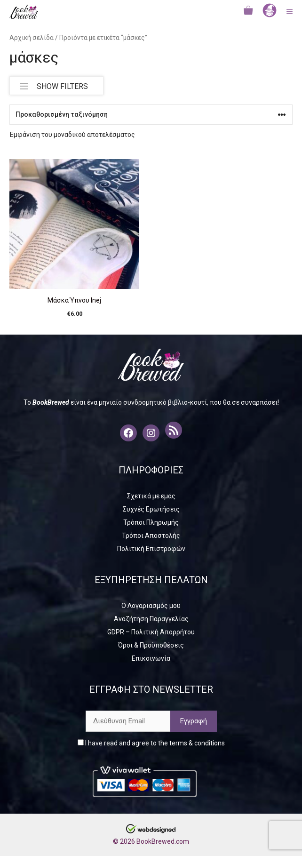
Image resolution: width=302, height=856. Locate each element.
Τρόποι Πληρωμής (151, 522)
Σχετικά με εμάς (151, 496)
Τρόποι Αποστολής (151, 535)
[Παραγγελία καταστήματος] (151, 114)
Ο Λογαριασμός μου (151, 605)
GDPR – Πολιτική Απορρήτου (151, 632)
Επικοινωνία (151, 658)
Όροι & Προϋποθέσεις (151, 645)
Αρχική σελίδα (31, 37)
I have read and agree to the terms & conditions (151, 743)
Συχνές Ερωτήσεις (151, 509)
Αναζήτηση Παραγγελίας (151, 619)
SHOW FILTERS (54, 84)
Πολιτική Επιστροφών (151, 548)
